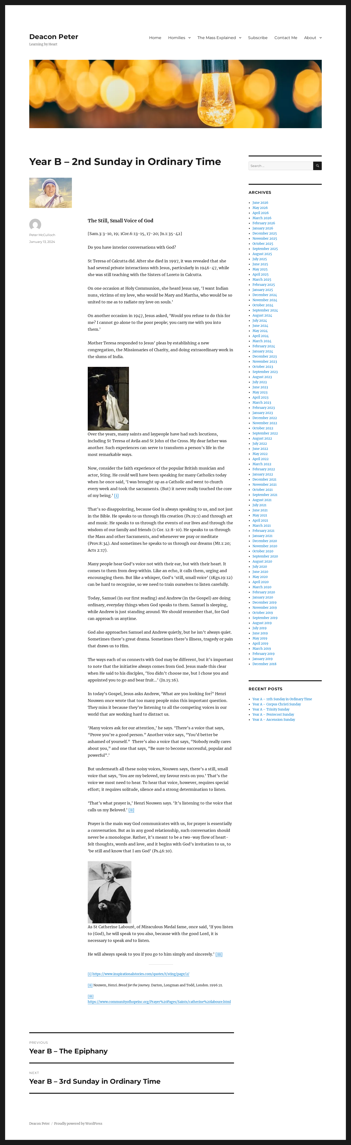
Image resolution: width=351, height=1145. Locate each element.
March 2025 (262, 280)
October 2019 (263, 613)
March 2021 (262, 526)
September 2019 (265, 618)
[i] (116, 495)
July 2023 (260, 382)
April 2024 (261, 336)
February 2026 (264, 223)
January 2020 (263, 597)
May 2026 (260, 208)
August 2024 (262, 315)
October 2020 (263, 551)
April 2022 (261, 459)
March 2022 (262, 464)
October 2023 (263, 367)
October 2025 (263, 244)
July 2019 (260, 628)
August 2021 (262, 500)
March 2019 (262, 649)
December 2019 (265, 602)
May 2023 (260, 392)
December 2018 (264, 664)
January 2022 (263, 474)
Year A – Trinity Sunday (271, 709)
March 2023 (262, 403)
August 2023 (262, 377)
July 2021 (259, 505)
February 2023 (264, 408)
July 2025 (260, 259)
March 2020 (262, 587)
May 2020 (260, 577)
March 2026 (262, 218)
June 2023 (260, 387)
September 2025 (265, 249)
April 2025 (261, 274)
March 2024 (262, 341)
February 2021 (263, 531)
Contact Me (285, 37)
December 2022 (265, 418)
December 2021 (264, 479)
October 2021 (263, 490)
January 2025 (263, 290)
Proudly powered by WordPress (78, 1124)
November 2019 (265, 608)
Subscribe (258, 37)
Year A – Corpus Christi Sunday (277, 704)
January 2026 (263, 228)
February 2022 (264, 469)
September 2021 (265, 495)
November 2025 (265, 239)
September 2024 (265, 310)
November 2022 (265, 423)
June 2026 (260, 203)
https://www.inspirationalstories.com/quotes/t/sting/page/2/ (140, 974)
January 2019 (263, 659)
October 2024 (263, 305)
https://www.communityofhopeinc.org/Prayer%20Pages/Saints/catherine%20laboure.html (159, 1002)
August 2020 (262, 561)
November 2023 (265, 362)
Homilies (176, 37)
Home (155, 37)
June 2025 (260, 264)
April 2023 (260, 397)
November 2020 (265, 546)
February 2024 (264, 346)
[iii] (219, 954)
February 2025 (264, 285)
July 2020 (260, 567)
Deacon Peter (53, 36)
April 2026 (261, 213)
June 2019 (260, 633)
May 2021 (260, 515)
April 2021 (260, 520)
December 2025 (265, 233)
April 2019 (260, 643)
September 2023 (265, 372)
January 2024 (263, 351)
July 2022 (260, 444)
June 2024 (260, 326)
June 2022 (260, 449)
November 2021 (265, 485)
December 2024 (265, 295)
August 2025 (262, 254)
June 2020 (260, 572)
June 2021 (260, 510)
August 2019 (262, 623)
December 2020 (265, 541)
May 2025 (260, 269)
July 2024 (260, 321)
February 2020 (264, 592)
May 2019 (260, 638)
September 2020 (265, 556)
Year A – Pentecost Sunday (273, 714)
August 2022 (262, 438)
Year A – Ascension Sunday (274, 720)
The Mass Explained (216, 37)
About (310, 37)
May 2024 (260, 331)
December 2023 (265, 356)
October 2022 (263, 428)
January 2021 (263, 536)
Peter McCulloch (42, 235)
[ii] (131, 809)
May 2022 (260, 454)
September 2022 (265, 433)
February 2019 (264, 654)
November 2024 (265, 300)
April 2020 (261, 582)
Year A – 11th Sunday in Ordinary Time (282, 699)
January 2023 (263, 413)
